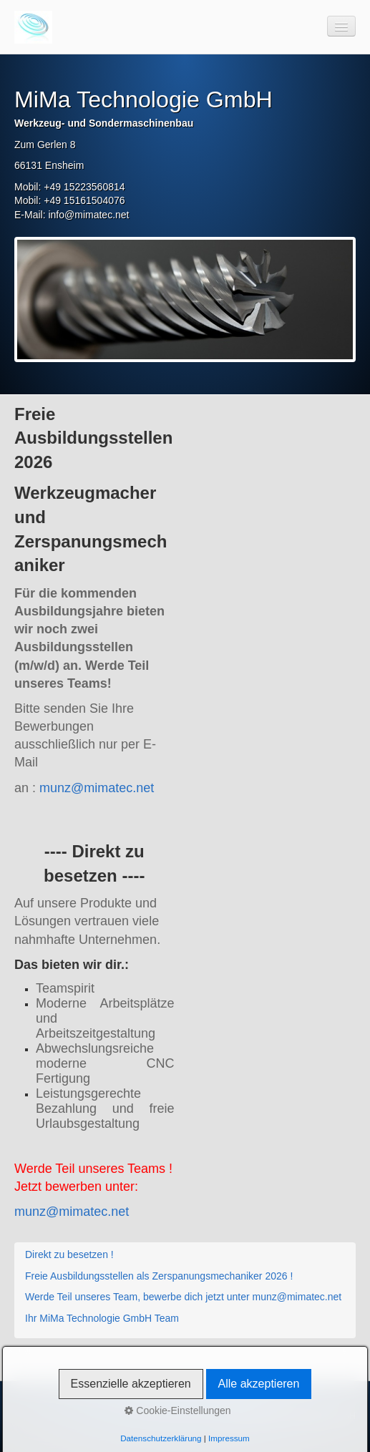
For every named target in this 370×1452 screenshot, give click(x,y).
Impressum (229, 1438)
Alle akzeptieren (259, 1384)
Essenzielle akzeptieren (131, 1384)
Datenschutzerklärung (160, 1438)
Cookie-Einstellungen (177, 1410)
